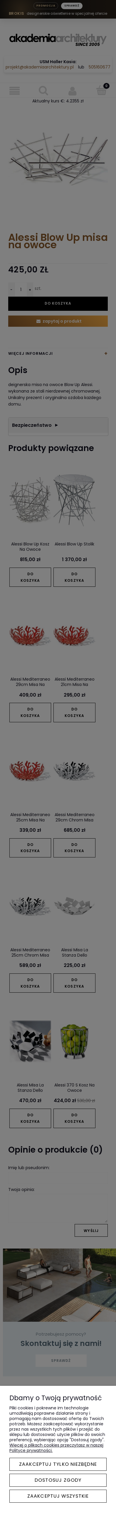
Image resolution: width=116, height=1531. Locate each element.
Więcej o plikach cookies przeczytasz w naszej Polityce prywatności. (56, 1447)
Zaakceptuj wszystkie (58, 1496)
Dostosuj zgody (58, 1480)
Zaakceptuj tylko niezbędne (58, 1464)
